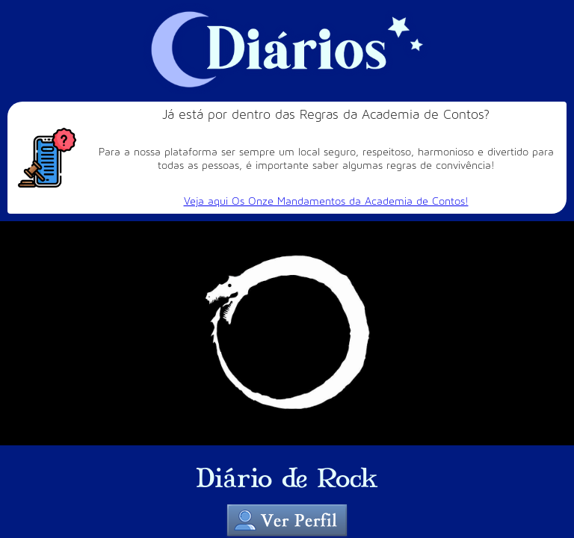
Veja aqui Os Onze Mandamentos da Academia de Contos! (326, 201)
